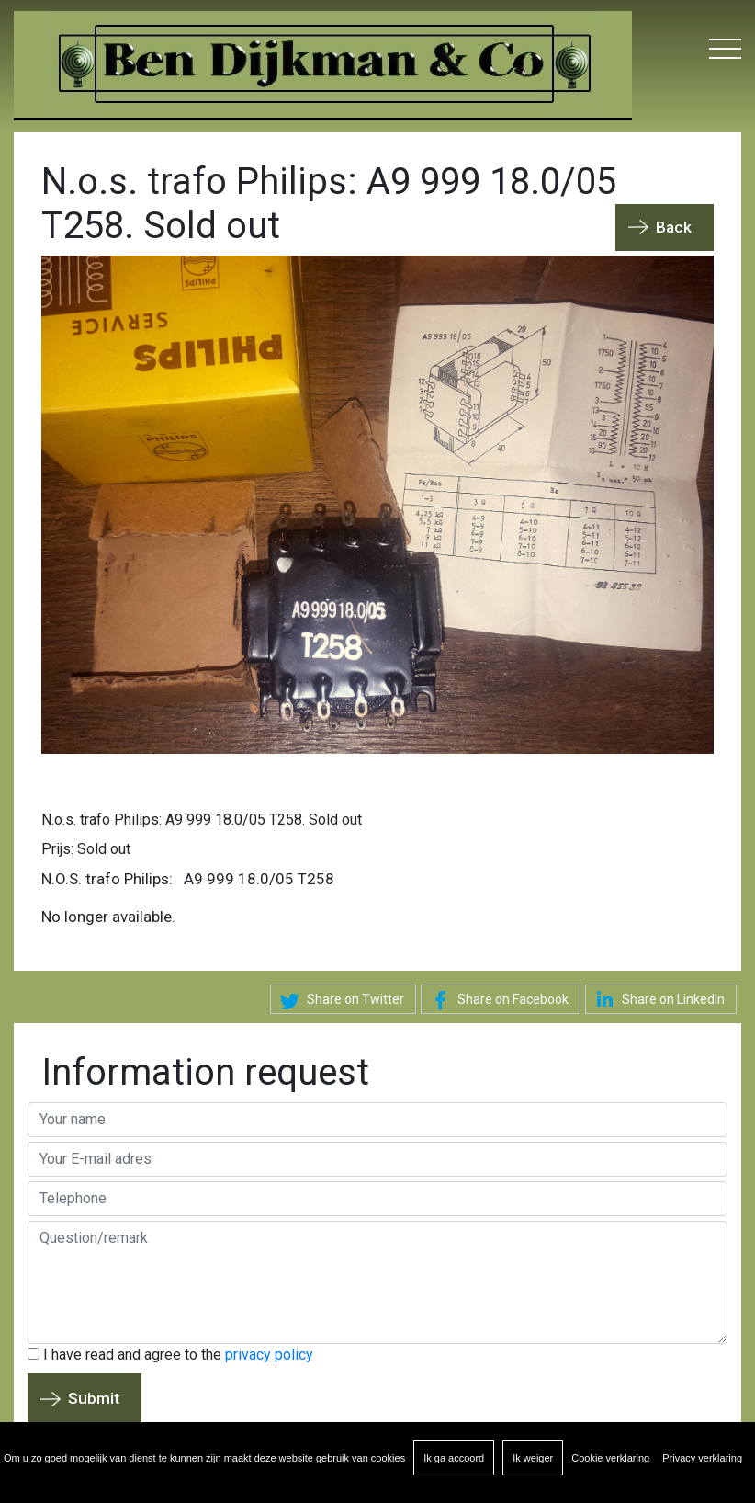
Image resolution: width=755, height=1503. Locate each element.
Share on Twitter (339, 1001)
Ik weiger (533, 1457)
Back (674, 227)
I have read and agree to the (170, 1354)
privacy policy (269, 1354)
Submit (93, 1398)
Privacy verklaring (702, 1457)
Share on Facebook (497, 1001)
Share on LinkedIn (657, 999)
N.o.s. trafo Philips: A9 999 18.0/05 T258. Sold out (201, 819)
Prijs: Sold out (85, 849)
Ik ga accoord (453, 1457)
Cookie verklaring (610, 1457)
